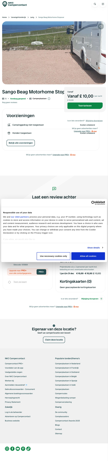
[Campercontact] (16, 4)
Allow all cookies (88, 256)
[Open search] (95, 4)
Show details (93, 248)
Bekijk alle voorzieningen (21, 142)
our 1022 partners (20, 217)
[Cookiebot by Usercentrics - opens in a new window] (93, 203)
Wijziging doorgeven (94, 120)
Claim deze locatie (54, 339)
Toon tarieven (85, 105)
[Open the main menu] (103, 4)
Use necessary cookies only (53, 256)
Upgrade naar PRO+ (61, 154)
